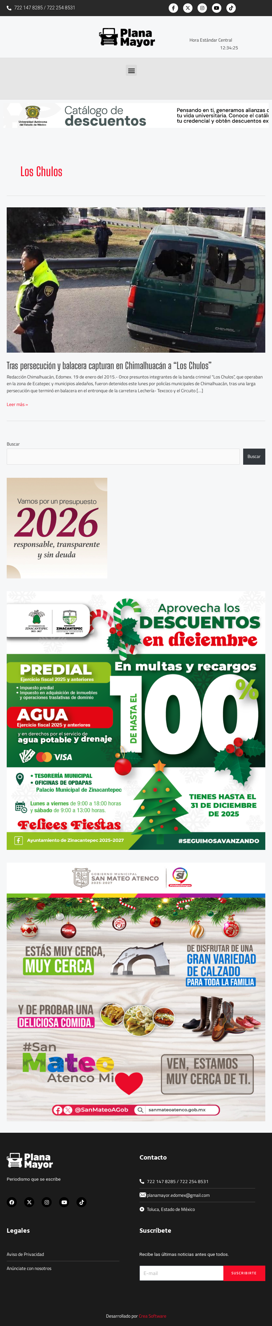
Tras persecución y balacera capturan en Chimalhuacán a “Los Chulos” (109, 365)
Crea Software (152, 1316)
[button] (131, 70)
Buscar (13, 444)
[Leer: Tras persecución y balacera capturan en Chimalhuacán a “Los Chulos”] (136, 279)
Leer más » (17, 404)
